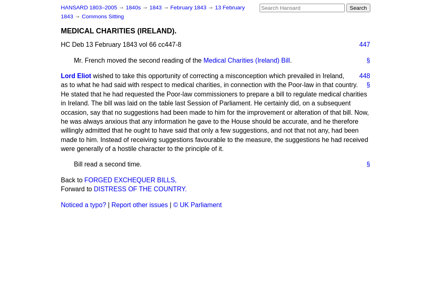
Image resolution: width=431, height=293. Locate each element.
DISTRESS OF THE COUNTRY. (140, 189)
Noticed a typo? (83, 204)
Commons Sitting (103, 16)
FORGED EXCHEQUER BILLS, (130, 180)
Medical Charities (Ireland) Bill (246, 60)
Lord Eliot (76, 75)
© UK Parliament (197, 204)
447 (364, 44)
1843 (156, 7)
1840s (134, 7)
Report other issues (140, 204)
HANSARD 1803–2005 (89, 7)
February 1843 (189, 7)
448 (364, 75)
